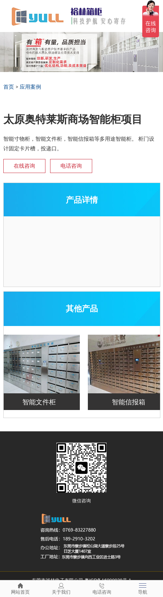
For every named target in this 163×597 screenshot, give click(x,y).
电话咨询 (71, 166)
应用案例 (30, 86)
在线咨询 (24, 166)
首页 (8, 86)
